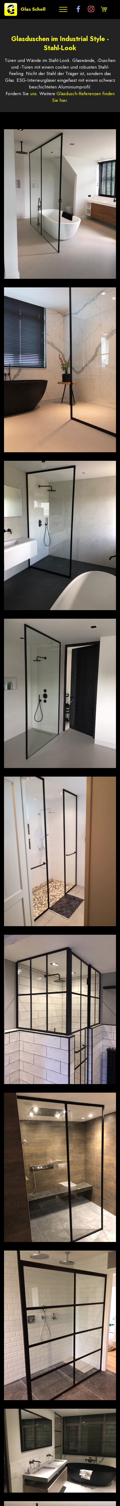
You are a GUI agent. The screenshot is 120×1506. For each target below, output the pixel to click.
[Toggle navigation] (63, 9)
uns (33, 93)
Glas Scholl (33, 9)
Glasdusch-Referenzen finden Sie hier (83, 97)
